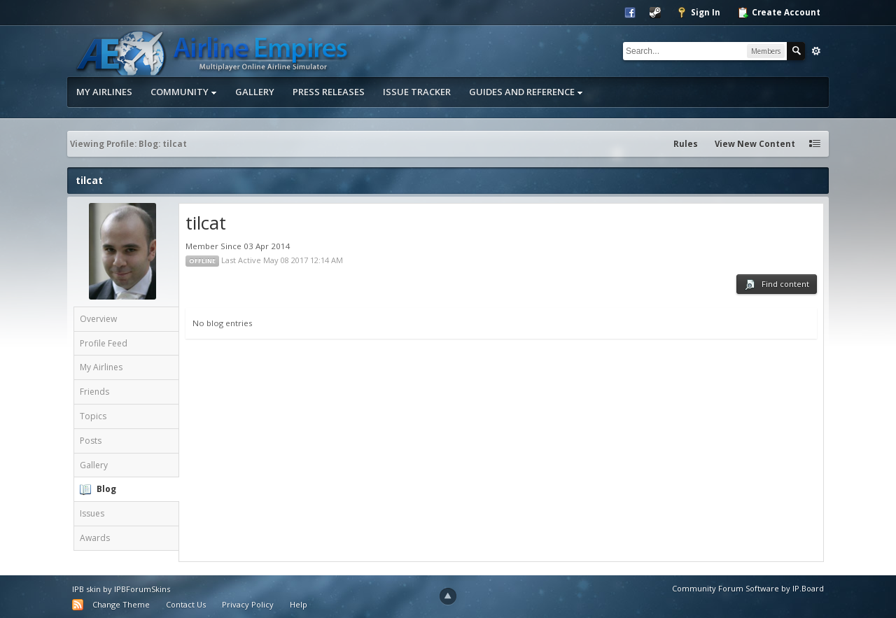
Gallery (254, 91)
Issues (92, 513)
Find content (776, 284)
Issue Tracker (417, 91)
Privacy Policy (248, 604)
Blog (106, 489)
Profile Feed (103, 343)
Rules (685, 144)
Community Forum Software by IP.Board (748, 588)
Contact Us (186, 604)
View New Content (755, 144)
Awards (95, 538)
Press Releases (329, 91)
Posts (91, 441)
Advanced (816, 51)
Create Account (778, 12)
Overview (98, 319)
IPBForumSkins (142, 589)
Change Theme (121, 604)
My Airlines (104, 91)
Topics (93, 416)
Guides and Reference (526, 91)
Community (183, 91)
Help (298, 604)
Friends (94, 392)
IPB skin (86, 589)
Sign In (698, 12)
